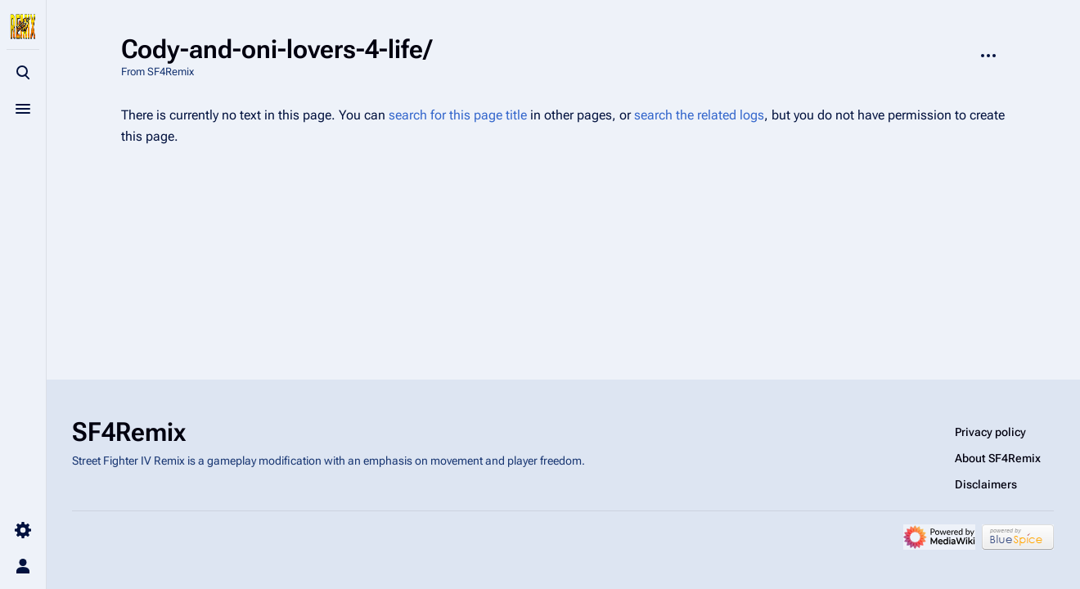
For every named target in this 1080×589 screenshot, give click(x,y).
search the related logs (699, 115)
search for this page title (458, 115)
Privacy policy (990, 431)
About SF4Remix (998, 458)
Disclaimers (986, 484)
